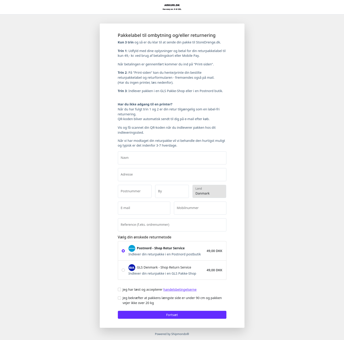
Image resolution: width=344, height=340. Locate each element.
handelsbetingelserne (180, 289)
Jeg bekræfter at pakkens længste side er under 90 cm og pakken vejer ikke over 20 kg (172, 300)
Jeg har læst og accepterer (160, 289)
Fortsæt (172, 315)
